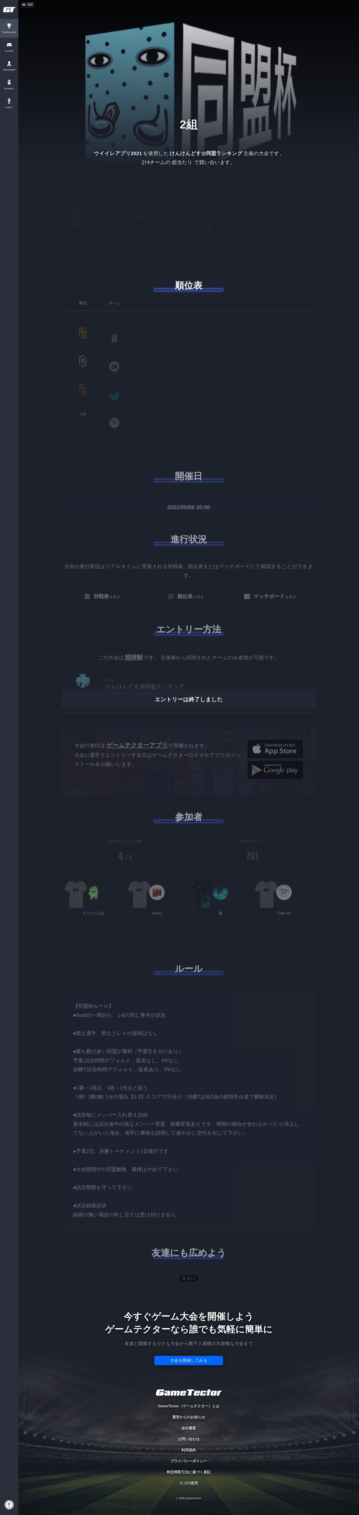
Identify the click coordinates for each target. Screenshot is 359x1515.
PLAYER (9, 51)
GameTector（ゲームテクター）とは (188, 1406)
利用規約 (188, 1450)
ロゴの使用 (189, 1483)
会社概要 (188, 1428)
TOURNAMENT (9, 32)
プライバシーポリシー (188, 1461)
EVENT (9, 108)
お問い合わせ (189, 1439)
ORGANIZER (9, 70)
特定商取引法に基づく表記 (189, 1472)
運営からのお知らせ (188, 1417)
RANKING (9, 89)
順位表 (188, 285)
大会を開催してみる (188, 1360)
